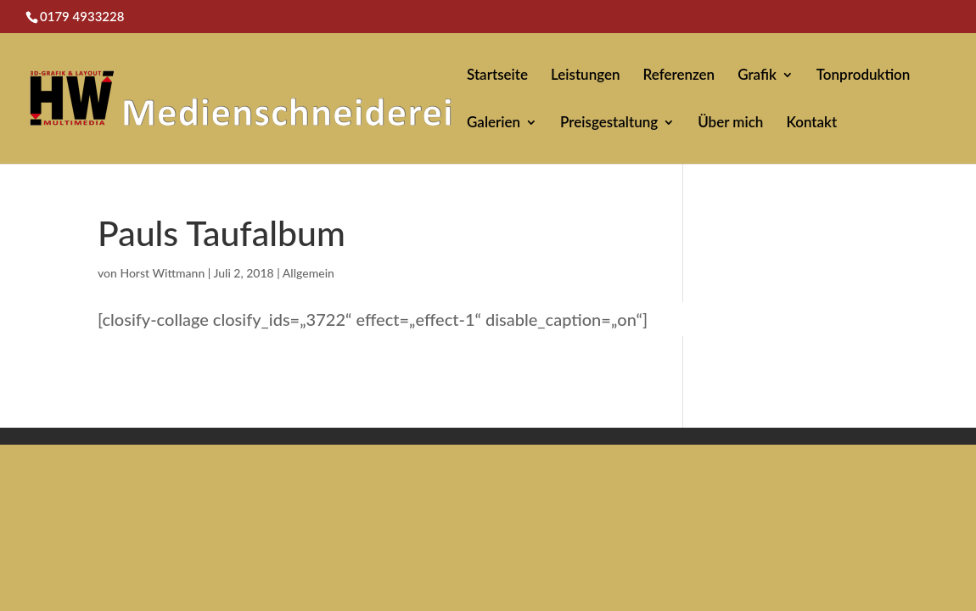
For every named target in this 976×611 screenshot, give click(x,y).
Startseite (497, 76)
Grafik (757, 76)
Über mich (730, 123)
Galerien (493, 123)
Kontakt (811, 123)
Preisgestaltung (609, 123)
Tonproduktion (863, 76)
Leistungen (585, 76)
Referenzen (679, 76)
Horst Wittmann (162, 273)
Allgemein (308, 273)
